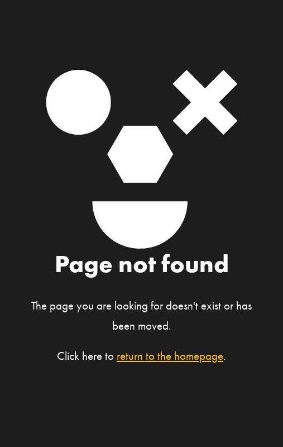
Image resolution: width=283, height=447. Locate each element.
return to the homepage (170, 356)
